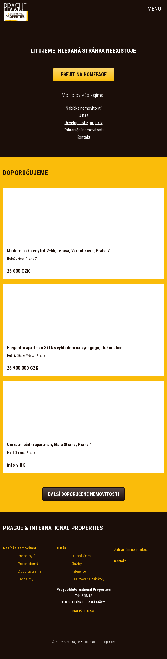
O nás (83, 115)
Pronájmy (25, 579)
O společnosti (82, 556)
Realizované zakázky (88, 579)
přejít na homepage (84, 74)
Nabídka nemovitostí (83, 108)
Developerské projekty (84, 122)
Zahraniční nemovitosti (83, 130)
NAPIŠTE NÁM (83, 611)
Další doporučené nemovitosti (83, 494)
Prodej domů (28, 563)
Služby (77, 563)
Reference (79, 571)
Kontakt (83, 137)
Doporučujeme (29, 571)
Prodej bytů (26, 556)
